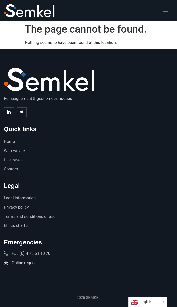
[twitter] (22, 112)
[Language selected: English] (147, 302)
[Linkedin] (9, 112)
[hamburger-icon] (164, 10)
